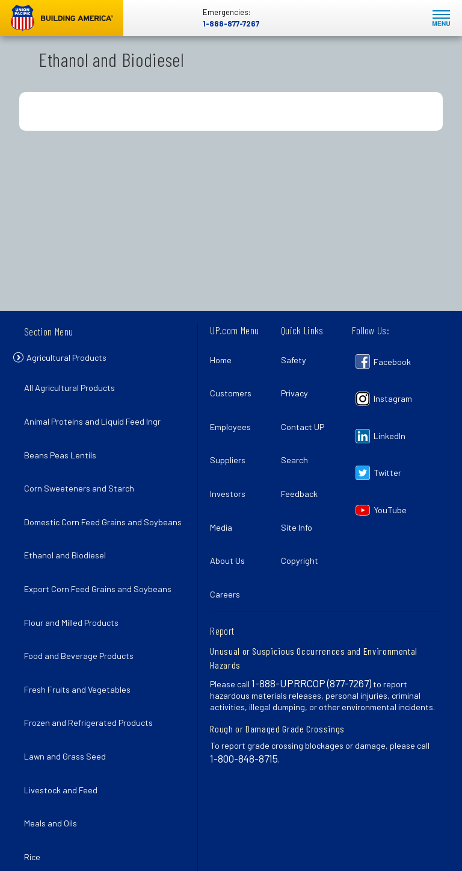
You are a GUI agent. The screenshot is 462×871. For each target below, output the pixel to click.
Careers (229, 540)
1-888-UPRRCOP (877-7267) (311, 625)
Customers (234, 382)
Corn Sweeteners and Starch (83, 469)
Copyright (303, 513)
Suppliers (231, 434)
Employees (234, 409)
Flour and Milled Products (75, 587)
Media (225, 487)
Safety (297, 356)
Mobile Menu (441, 18)
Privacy (298, 382)
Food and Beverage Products (82, 613)
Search (298, 434)
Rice (36, 771)
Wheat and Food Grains (72, 849)
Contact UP (306, 409)
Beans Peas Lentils (64, 443)
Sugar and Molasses (65, 797)
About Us (231, 513)
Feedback (303, 461)
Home (224, 356)
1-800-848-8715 (244, 701)
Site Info (300, 487)
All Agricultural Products (73, 390)
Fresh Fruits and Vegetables (81, 639)
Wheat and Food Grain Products (88, 824)
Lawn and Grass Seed (68, 692)
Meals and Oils (54, 745)
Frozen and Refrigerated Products (92, 666)
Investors (231, 461)
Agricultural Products (75, 362)
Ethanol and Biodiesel (68, 534)
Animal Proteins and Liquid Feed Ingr (96, 416)
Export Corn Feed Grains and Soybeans (101, 561)
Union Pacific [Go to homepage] (61, 18)
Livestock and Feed (64, 718)
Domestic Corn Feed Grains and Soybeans (87, 502)
